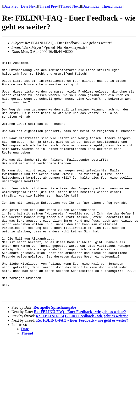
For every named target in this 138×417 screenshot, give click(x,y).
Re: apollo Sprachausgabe (54, 355)
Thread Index (112, 6)
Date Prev (10, 6)
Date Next (29, 6)
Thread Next (70, 6)
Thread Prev (48, 6)
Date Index (90, 6)
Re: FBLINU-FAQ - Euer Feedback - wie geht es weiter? (80, 359)
